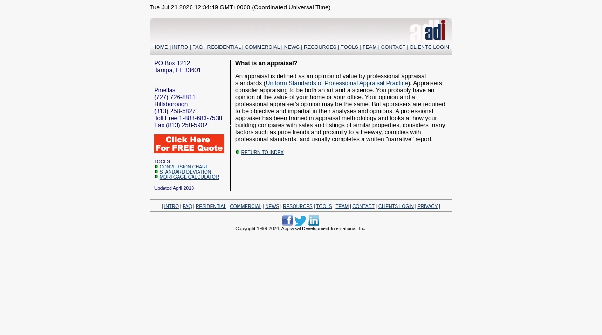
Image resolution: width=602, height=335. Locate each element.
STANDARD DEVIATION (185, 171)
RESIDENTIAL (211, 206)
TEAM (342, 206)
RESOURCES (297, 206)
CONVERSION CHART (184, 166)
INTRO (171, 206)
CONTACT (363, 206)
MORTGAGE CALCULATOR (189, 177)
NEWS (272, 206)
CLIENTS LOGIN (396, 206)
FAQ (187, 206)
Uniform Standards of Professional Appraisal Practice (337, 83)
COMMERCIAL (245, 206)
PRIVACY (427, 206)
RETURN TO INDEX (262, 152)
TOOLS (324, 206)
